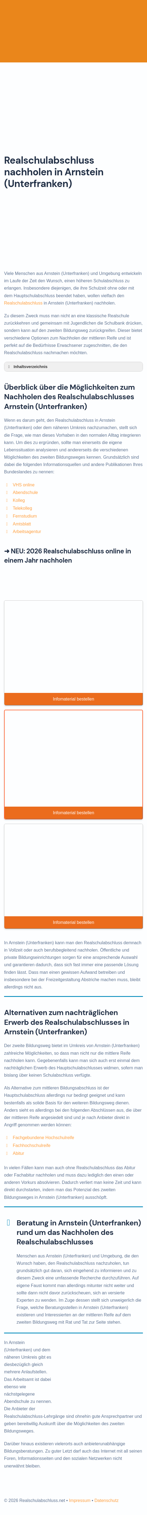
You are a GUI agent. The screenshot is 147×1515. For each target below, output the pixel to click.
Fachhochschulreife (32, 1145)
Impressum (79, 1500)
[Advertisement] (73, 103)
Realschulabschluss (23, 303)
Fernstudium (25, 516)
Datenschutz (106, 1500)
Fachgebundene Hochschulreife (43, 1137)
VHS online (24, 485)
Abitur (18, 1153)
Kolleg (19, 500)
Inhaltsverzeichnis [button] (27, 366)
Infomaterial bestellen (73, 699)
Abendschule (25, 492)
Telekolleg (22, 508)
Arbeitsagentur (27, 531)
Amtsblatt (22, 524)
